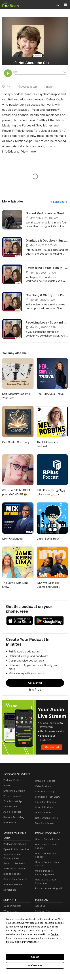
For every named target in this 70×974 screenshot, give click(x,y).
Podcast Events (11, 909)
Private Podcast (11, 783)
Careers (39, 903)
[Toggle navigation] (65, 4)
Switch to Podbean (13, 850)
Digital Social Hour (48, 529)
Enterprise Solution (13, 778)
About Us (40, 893)
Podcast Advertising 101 (48, 875)
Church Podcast (43, 794)
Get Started (35, 670)
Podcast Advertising (13, 831)
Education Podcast (45, 789)
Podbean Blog (42, 898)
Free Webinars (11, 903)
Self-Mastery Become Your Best (15, 391)
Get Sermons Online (46, 805)
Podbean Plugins (12, 871)
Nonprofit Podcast (44, 799)
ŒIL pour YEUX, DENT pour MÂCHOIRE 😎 (16, 483)
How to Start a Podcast (47, 826)
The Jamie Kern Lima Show (15, 576)
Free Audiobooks (44, 810)
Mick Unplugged (12, 529)
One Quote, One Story (15, 437)
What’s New (9, 898)
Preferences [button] (43, 942)
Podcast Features (12, 767)
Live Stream (9, 794)
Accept (35, 957)
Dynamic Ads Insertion (15, 836)
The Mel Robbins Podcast (52, 437)
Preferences (35, 965)
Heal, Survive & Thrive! (50, 389)
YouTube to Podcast (14, 856)
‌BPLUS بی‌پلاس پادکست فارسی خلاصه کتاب (51, 483)
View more (27, 146)
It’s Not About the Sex (31, 63)
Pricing (7, 772)
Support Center (11, 893)
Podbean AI (9, 809)
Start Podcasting (44, 778)
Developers (9, 877)
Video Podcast (42, 773)
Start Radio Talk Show (47, 784)
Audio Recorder (11, 799)
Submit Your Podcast (14, 866)
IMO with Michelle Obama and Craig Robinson (52, 576)
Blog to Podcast (11, 861)
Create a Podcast (44, 768)
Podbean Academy (13, 914)
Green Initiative (43, 914)
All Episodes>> (59, 196)
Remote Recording (13, 804)
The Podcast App (12, 788)
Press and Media (44, 909)
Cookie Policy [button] (28, 938)
